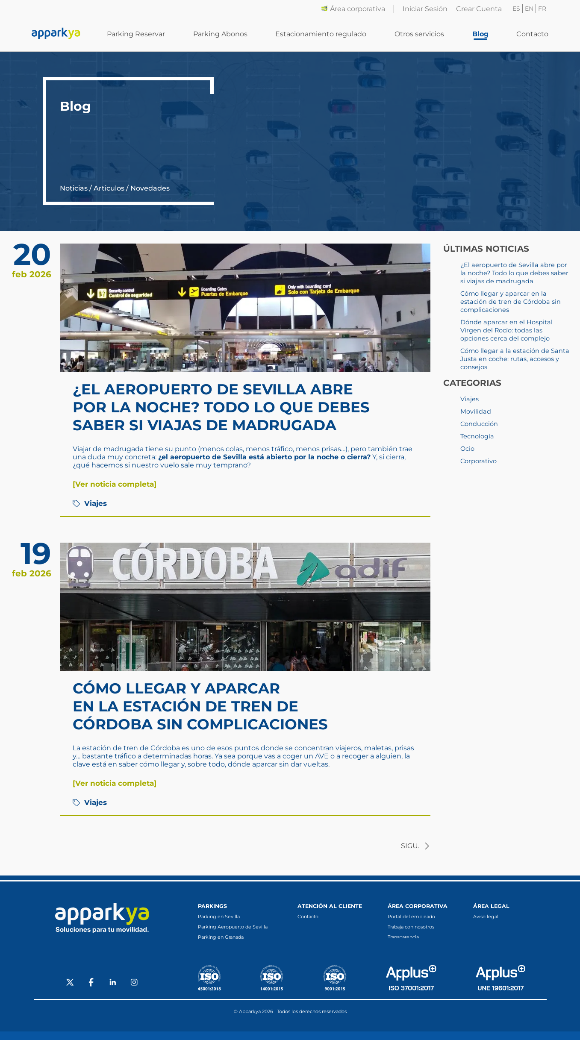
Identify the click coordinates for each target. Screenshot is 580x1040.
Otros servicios (419, 34)
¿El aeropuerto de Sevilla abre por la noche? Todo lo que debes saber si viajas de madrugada (221, 407)
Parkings (212, 906)
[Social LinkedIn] (112, 991)
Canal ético (400, 947)
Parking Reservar (136, 34)
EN (529, 8)
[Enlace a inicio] (56, 34)
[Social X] (70, 991)
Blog (480, 34)
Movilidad (475, 411)
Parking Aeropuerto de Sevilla (233, 927)
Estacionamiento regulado (321, 34)
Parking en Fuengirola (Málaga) (235, 958)
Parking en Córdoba (221, 947)
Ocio (467, 448)
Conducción (479, 424)
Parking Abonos (220, 34)
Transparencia (403, 937)
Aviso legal (485, 917)
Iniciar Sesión (425, 9)
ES (516, 8)
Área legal (491, 906)
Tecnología (477, 436)
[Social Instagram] (134, 991)
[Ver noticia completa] (114, 484)
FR (542, 8)
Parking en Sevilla (219, 917)
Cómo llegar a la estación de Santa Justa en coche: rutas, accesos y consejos (514, 359)
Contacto (532, 34)
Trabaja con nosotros (411, 927)
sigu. (415, 846)
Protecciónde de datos (499, 927)
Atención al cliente (329, 906)
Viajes (90, 503)
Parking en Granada (221, 937)
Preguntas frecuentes (322, 927)
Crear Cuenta (479, 9)
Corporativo (478, 461)
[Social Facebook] (91, 991)
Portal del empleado (411, 917)
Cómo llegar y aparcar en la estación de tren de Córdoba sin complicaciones (200, 706)
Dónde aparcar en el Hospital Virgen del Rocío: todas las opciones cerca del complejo (506, 330)
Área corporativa (353, 9)
